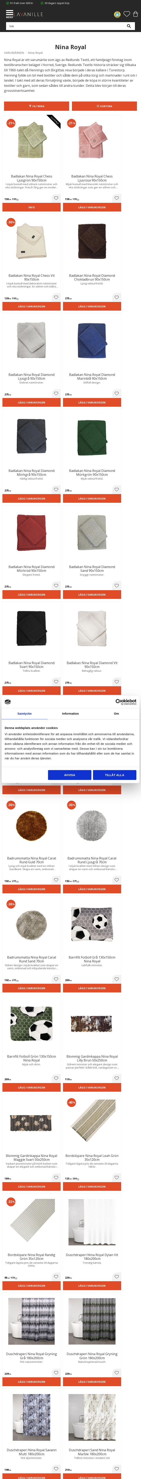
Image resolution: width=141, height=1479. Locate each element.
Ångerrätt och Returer (17, 1383)
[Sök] (129, 28)
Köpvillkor (10, 1422)
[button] (10, 13)
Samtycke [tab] (24, 713)
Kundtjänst (10, 1417)
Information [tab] (70, 713)
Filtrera (38, 106)
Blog (6, 1396)
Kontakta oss (12, 1391)
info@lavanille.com (24, 1361)
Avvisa (69, 775)
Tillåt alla (114, 775)
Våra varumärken (14, 1400)
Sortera (106, 106)
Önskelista (10, 1441)
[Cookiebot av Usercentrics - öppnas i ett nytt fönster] (118, 702)
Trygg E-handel (13, 1379)
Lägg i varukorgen (53, 189)
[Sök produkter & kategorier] (69, 28)
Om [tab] (116, 713)
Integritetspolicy (13, 1387)
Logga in (9, 1437)
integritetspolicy (77, 1289)
